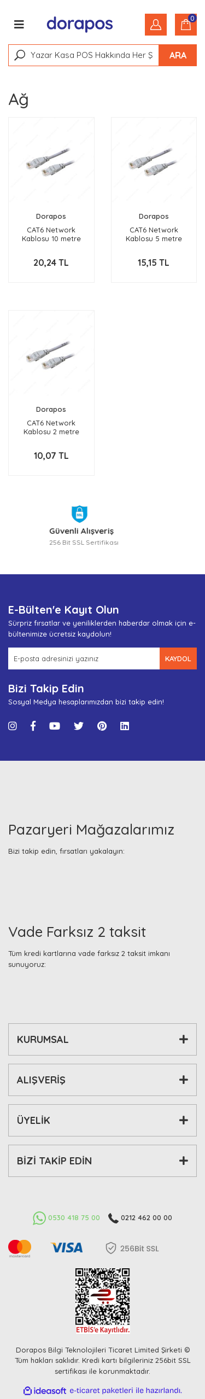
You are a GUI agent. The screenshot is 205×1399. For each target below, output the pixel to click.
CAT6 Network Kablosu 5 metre (154, 234)
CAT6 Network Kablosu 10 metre (51, 234)
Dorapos (51, 216)
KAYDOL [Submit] (178, 658)
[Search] (102, 55)
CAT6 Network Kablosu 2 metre (51, 427)
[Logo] (80, 25)
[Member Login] (156, 25)
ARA (177, 55)
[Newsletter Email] (84, 658)
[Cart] (186, 25)
